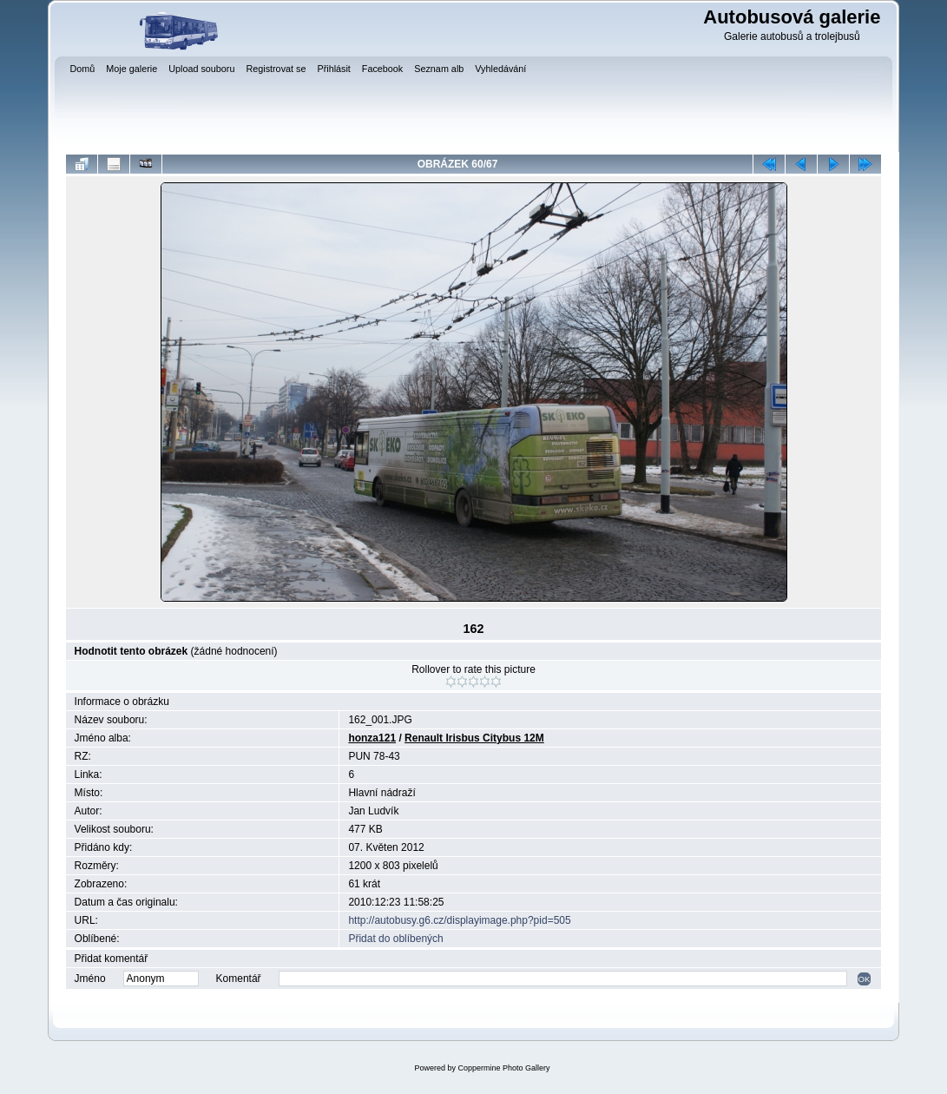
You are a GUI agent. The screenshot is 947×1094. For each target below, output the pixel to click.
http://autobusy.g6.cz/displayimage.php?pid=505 (459, 920)
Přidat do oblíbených (395, 939)
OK (864, 979)
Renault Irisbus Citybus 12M (474, 738)
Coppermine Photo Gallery (503, 1068)
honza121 (372, 738)
